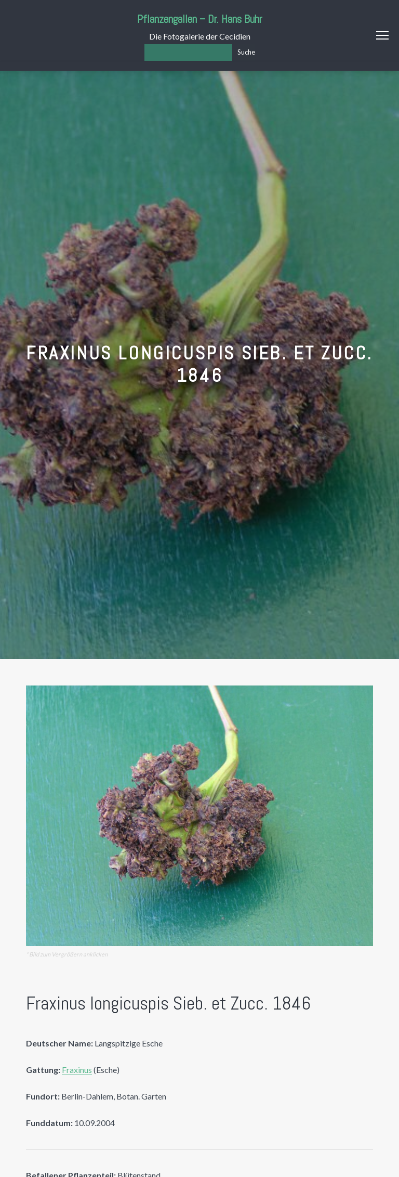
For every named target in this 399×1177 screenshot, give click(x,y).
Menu (382, 35)
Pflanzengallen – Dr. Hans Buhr (199, 19)
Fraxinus (77, 1070)
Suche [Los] (246, 52)
